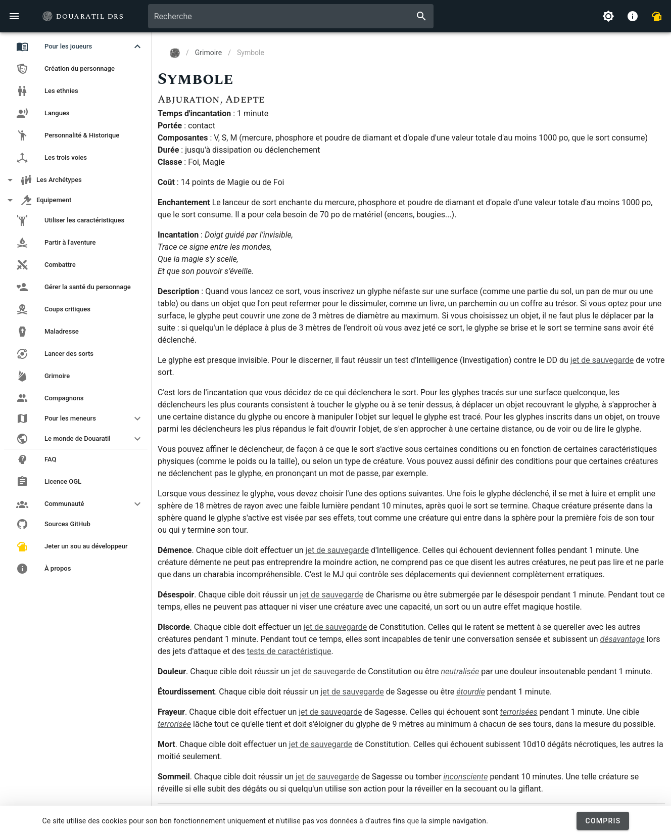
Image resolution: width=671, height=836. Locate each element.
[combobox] (291, 16)
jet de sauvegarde (602, 360)
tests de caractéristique (289, 651)
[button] (76, 46)
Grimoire (208, 53)
